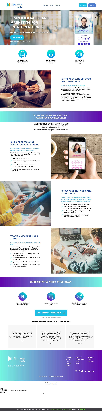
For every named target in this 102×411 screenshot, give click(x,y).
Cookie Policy (53, 409)
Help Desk (91, 361)
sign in (92, 5)
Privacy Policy (58, 409)
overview (45, 5)
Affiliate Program (80, 359)
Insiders (90, 359)
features (57, 5)
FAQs (67, 361)
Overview (68, 359)
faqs (51, 5)
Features (68, 363)
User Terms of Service (67, 409)
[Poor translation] (3, 392)
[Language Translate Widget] (51, 382)
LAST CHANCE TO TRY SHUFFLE (51, 313)
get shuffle (83, 5)
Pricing (68, 365)
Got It (83, 409)
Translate (53, 383)
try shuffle (17, 37)
